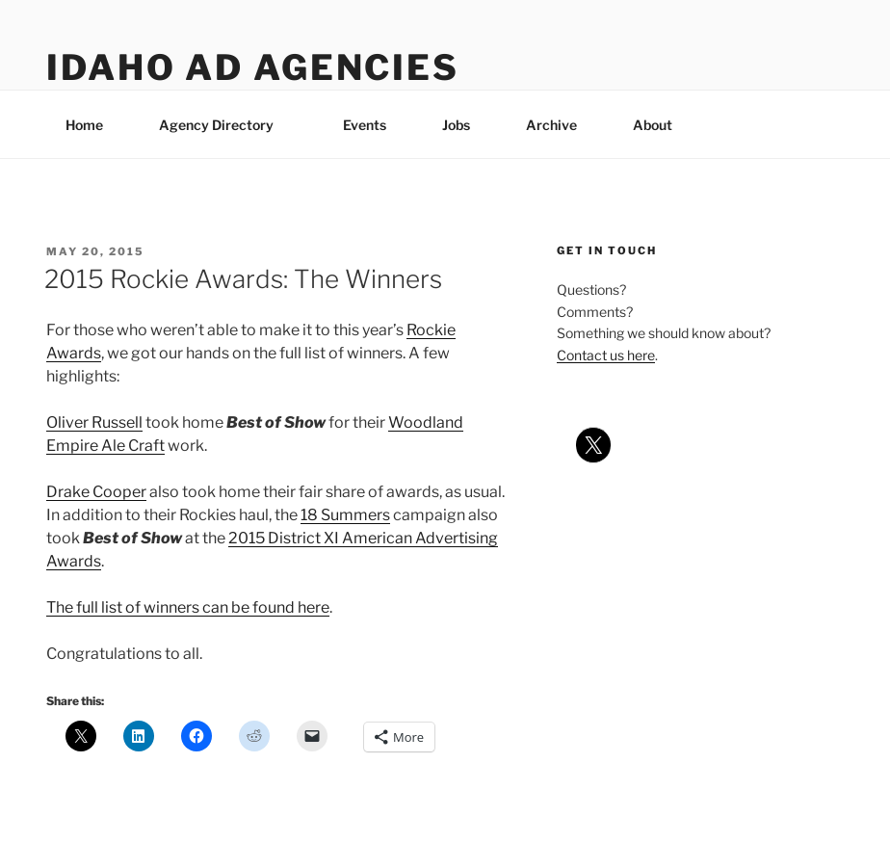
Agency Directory (225, 125)
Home (84, 125)
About (662, 125)
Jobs (456, 125)
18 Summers (345, 515)
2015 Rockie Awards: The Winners (243, 279)
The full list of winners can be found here (187, 607)
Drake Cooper (96, 492)
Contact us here (606, 355)
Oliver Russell (94, 422)
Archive (551, 125)
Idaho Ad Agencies (252, 67)
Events (364, 125)
